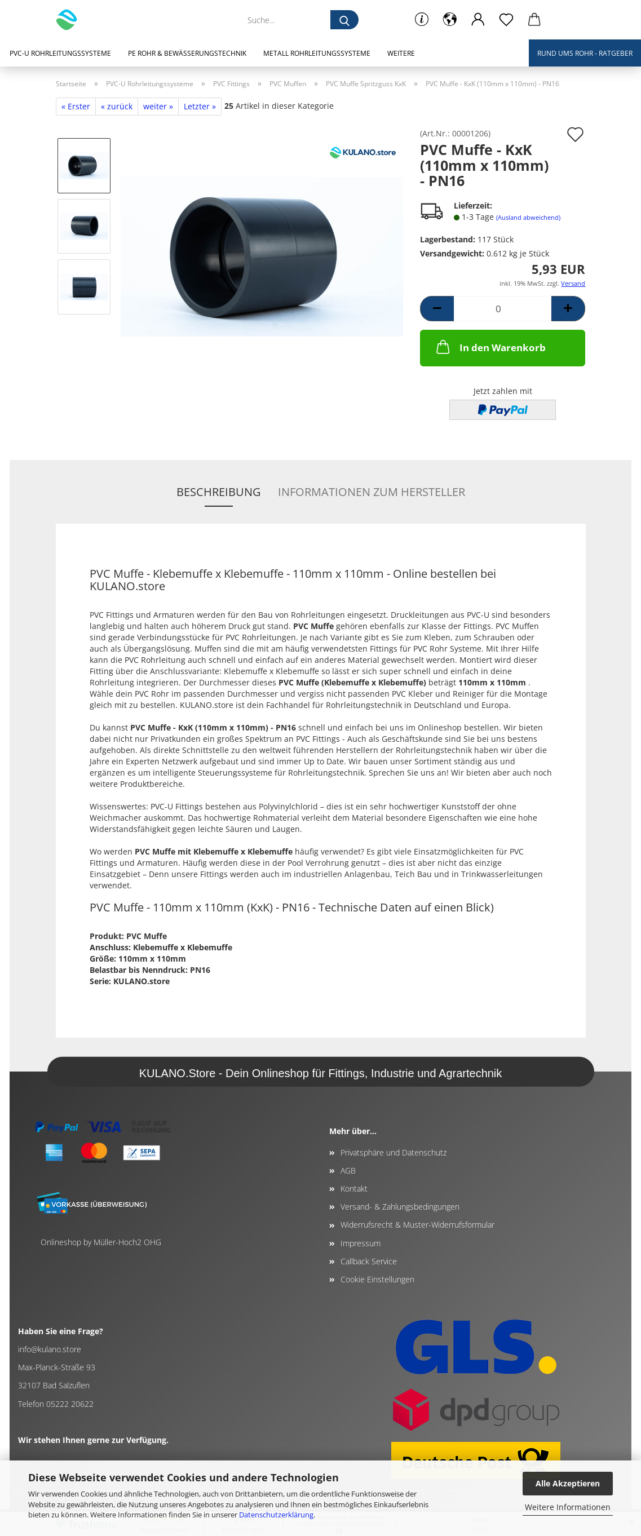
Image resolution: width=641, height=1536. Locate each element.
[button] (450, 19)
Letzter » (200, 106)
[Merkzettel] (506, 19)
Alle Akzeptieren (568, 1483)
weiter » (158, 106)
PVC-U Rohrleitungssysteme (60, 53)
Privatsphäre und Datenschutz (394, 1152)
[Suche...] (344, 19)
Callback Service (369, 1261)
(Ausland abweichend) (528, 217)
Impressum (361, 1243)
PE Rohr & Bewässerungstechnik (187, 53)
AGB (348, 1170)
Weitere (401, 53)
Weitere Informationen (568, 1507)
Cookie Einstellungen (377, 1279)
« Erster (75, 106)
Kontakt (354, 1188)
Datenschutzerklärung (276, 1515)
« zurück (116, 106)
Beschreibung (218, 491)
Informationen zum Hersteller (371, 491)
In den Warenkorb (490, 347)
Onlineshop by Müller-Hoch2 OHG (101, 1242)
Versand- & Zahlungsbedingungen (400, 1206)
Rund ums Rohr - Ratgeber (585, 53)
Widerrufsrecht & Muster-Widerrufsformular (417, 1224)
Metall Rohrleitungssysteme (316, 53)
